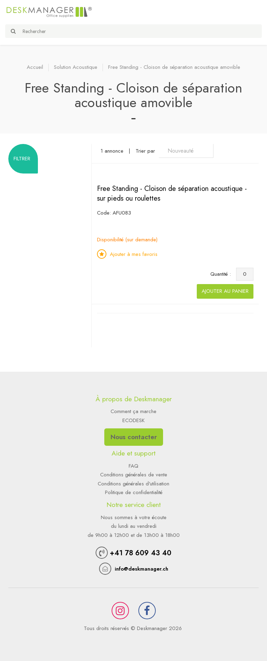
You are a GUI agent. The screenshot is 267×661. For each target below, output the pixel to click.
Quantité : (222, 274)
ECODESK (133, 420)
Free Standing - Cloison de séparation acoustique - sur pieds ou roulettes (172, 193)
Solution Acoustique (75, 67)
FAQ (133, 466)
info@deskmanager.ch (141, 569)
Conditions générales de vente (133, 474)
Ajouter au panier (225, 291)
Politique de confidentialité (133, 492)
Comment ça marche (133, 411)
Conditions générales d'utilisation (133, 483)
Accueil (35, 67)
